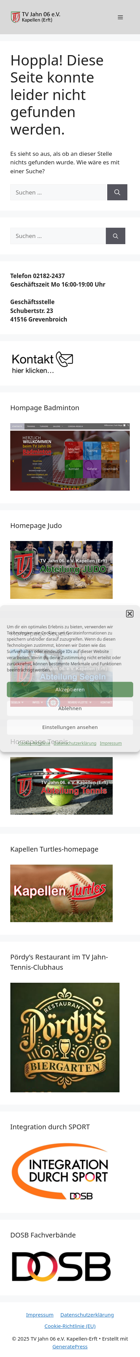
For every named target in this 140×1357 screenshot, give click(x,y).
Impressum (111, 743)
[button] (129, 613)
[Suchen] (117, 192)
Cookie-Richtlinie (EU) (69, 1325)
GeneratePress (69, 1346)
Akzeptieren (70, 689)
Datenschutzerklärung (75, 743)
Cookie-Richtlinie (34, 743)
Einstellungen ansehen (70, 727)
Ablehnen (70, 708)
